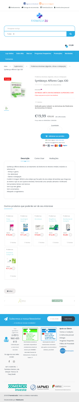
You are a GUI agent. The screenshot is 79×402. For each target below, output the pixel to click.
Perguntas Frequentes (43, 53)
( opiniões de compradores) (52, 85)
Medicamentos (14, 7)
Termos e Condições (66, 332)
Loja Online (9, 53)
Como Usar (39, 158)
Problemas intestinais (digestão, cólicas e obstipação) (48, 66)
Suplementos (18, 66)
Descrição (25, 158)
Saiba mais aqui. (60, 140)
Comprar (13, 235)
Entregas (62, 338)
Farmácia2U (13, 395)
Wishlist (39, 102)
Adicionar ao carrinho (56, 136)
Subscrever (68, 319)
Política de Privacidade (67, 344)
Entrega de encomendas (30, 7)
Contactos (9, 59)
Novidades (69, 53)
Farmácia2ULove (46, 7)
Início (5, 66)
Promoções (58, 53)
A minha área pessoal (61, 7)
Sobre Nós (20, 53)
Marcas (29, 53)
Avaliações (53, 158)
